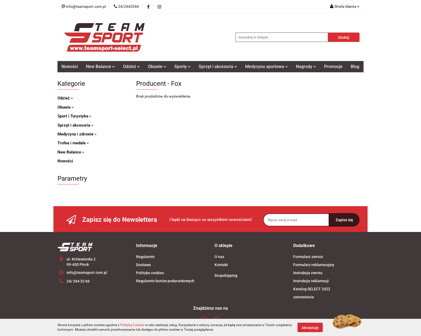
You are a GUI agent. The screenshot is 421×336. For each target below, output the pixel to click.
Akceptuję (310, 327)
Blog (355, 66)
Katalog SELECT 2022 (311, 289)
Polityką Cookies (132, 325)
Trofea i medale (73, 143)
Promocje (333, 66)
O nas (219, 257)
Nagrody (306, 66)
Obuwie (157, 66)
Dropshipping (226, 275)
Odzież (131, 66)
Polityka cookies (150, 273)
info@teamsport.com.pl (87, 272)
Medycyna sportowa (266, 66)
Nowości (69, 66)
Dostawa (143, 265)
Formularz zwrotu (308, 257)
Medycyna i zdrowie (77, 134)
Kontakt (221, 265)
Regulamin (145, 257)
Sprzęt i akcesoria (218, 66)
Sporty (182, 66)
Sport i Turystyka (74, 116)
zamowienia (303, 297)
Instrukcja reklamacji (311, 281)
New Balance (100, 66)
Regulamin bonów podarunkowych (165, 281)
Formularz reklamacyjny (313, 265)
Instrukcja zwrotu (307, 273)
